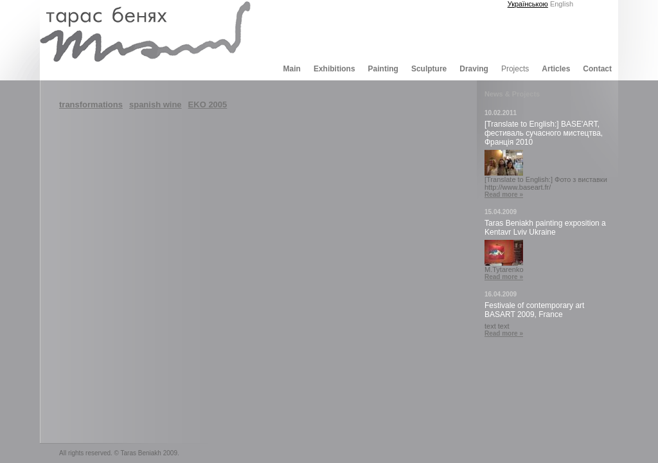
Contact (597, 68)
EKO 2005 (207, 104)
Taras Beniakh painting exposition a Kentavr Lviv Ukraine (545, 228)
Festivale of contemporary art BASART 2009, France (534, 310)
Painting (383, 68)
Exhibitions (334, 68)
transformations (91, 104)
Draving (473, 68)
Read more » (504, 194)
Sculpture (429, 68)
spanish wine (155, 104)
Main (292, 68)
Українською (528, 4)
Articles (556, 68)
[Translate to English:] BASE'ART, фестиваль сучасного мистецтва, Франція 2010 (544, 133)
